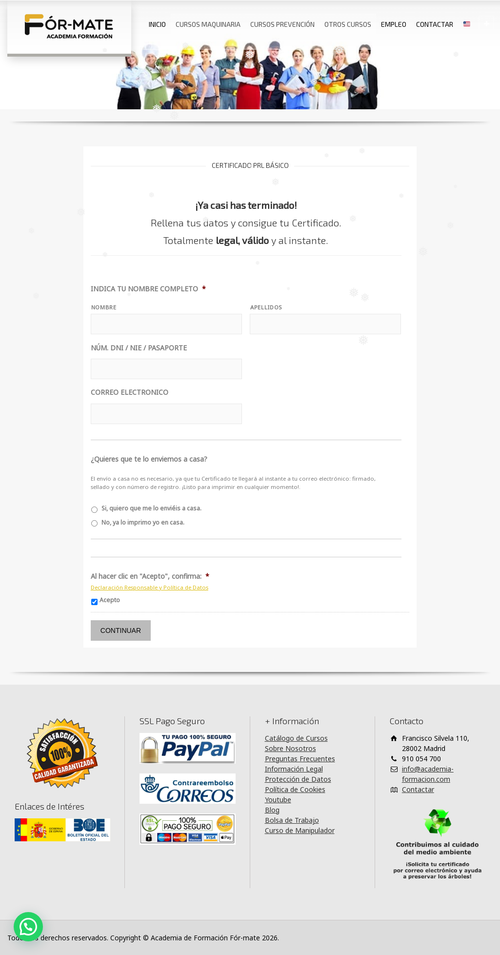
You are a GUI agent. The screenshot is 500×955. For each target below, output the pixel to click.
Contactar (418, 789)
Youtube (278, 799)
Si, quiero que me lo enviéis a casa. (151, 508)
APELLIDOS (266, 307)
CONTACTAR (434, 24)
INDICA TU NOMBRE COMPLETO (148, 288)
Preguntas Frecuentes (300, 758)
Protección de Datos (298, 779)
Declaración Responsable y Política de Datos (149, 587)
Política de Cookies (295, 789)
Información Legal (294, 768)
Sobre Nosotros (290, 748)
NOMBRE (104, 307)
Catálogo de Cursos (296, 738)
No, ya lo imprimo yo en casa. (142, 522)
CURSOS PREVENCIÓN (282, 24)
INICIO (157, 24)
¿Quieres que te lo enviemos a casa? (149, 459)
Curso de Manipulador (300, 830)
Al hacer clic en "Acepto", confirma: (150, 576)
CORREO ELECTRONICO (129, 392)
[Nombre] (166, 324)
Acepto (110, 600)
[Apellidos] (325, 324)
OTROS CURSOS (347, 24)
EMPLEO (393, 24)
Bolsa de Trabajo (292, 820)
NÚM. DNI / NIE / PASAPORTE (139, 348)
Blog (272, 809)
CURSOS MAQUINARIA (208, 24)
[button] (28, 926)
